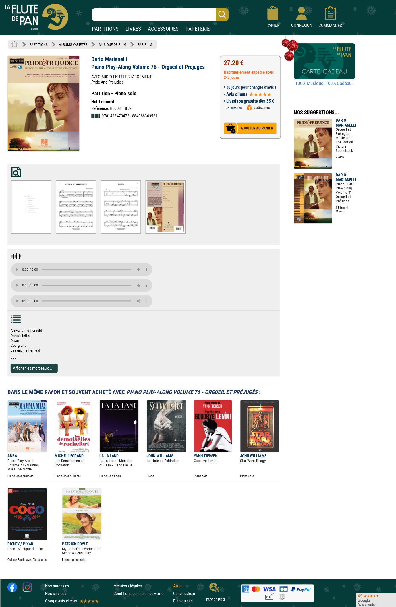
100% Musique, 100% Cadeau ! (324, 83)
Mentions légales (127, 585)
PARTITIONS (105, 29)
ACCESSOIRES (163, 29)
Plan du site (183, 600)
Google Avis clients (71, 600)
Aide (177, 586)
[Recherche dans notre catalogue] (160, 14)
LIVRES (133, 29)
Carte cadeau (184, 593)
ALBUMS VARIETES (73, 44)
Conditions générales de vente (142, 593)
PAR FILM (145, 44)
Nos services (55, 593)
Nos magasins (57, 585)
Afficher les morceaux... (32, 368)
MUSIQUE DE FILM (112, 44)
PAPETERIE (198, 29)
